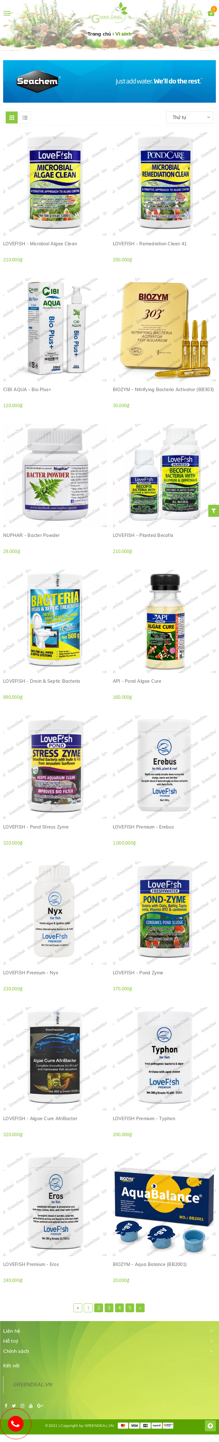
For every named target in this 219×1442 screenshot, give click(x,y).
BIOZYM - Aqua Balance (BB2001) (150, 1264)
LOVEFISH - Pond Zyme (138, 973)
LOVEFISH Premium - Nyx (31, 973)
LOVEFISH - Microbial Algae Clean (40, 244)
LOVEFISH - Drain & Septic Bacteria (41, 681)
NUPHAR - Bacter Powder (31, 535)
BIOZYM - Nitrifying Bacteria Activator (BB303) (163, 389)
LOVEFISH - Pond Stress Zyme (36, 827)
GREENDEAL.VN (32, 1384)
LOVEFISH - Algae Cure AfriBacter (40, 1118)
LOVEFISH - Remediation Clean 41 (150, 244)
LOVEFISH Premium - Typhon (144, 1118)
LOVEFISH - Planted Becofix (143, 535)
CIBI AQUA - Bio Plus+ (27, 389)
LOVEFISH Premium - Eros (31, 1264)
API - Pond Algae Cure (137, 681)
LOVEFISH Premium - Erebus (143, 827)
